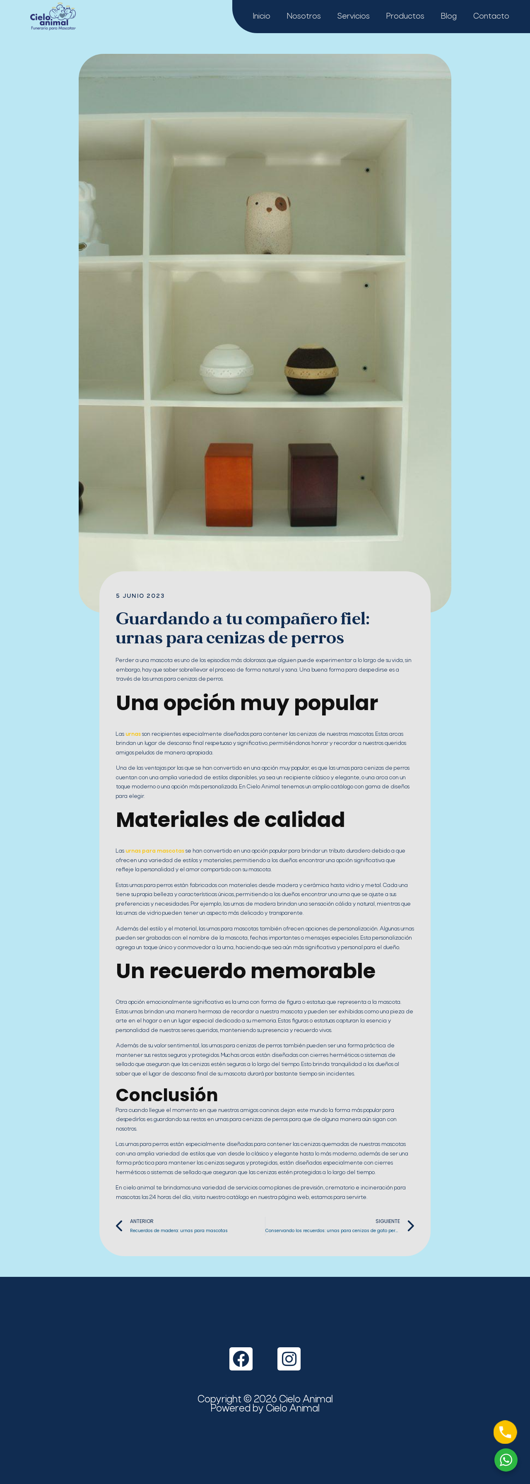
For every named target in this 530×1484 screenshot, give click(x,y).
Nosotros (304, 16)
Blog (449, 16)
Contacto (491, 16)
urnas (132, 734)
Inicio (261, 16)
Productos (405, 16)
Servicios (353, 16)
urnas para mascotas (154, 851)
